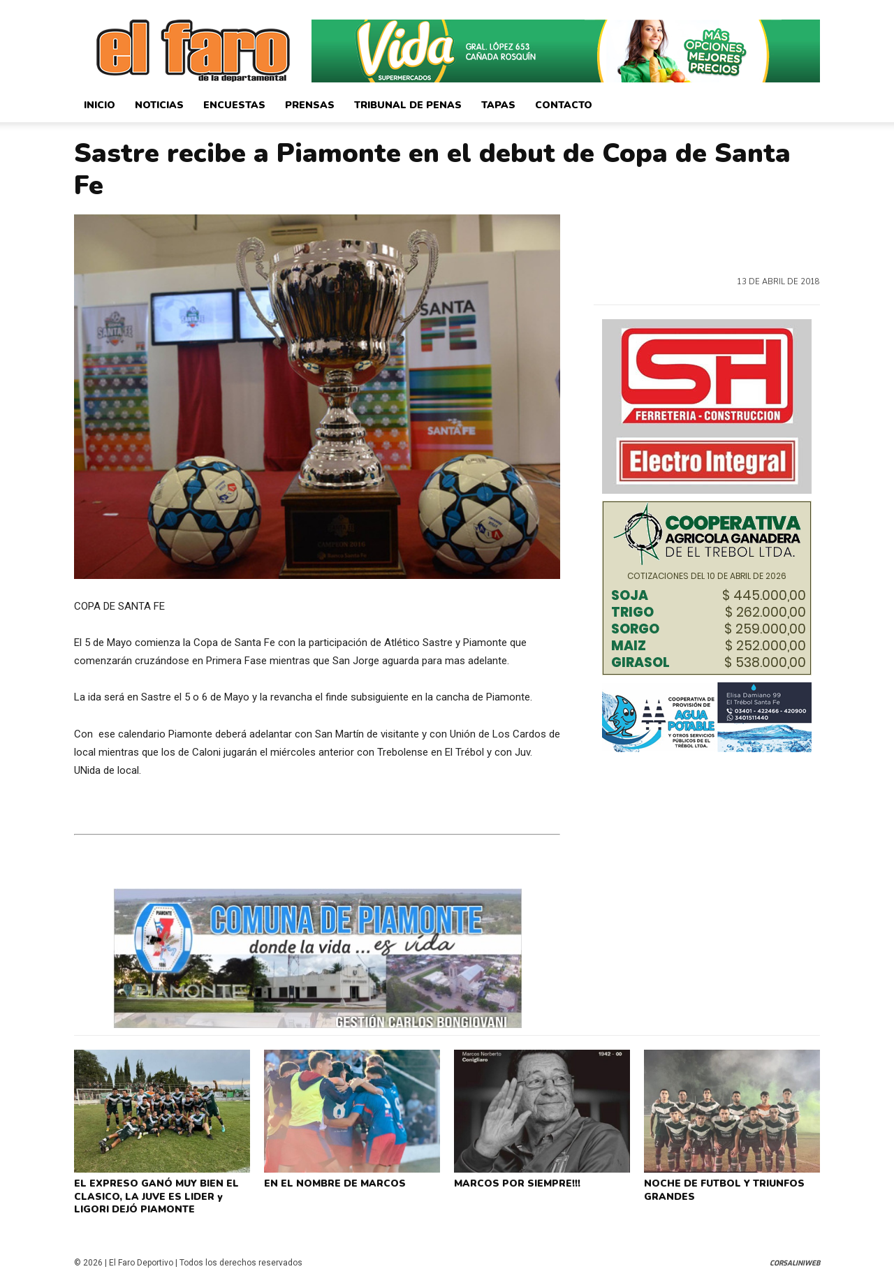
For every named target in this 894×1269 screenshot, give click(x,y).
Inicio (99, 105)
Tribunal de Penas (408, 105)
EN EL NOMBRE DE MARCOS (330, 1182)
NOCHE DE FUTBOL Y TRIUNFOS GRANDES (720, 1188)
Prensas (310, 105)
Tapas (498, 105)
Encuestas (234, 105)
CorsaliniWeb (795, 1256)
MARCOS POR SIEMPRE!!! (514, 1182)
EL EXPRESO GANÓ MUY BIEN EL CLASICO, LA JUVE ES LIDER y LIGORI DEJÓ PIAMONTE (161, 1193)
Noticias (159, 105)
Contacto (563, 105)
